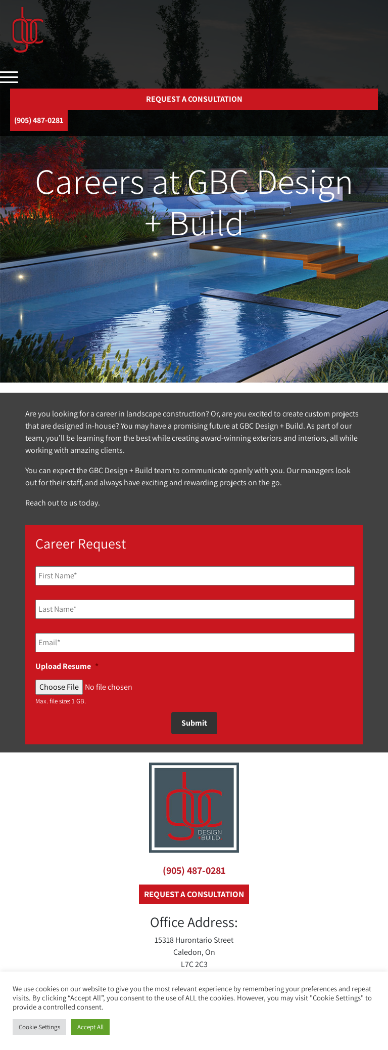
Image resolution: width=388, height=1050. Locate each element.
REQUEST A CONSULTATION (194, 99)
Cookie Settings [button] (39, 1027)
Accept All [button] (90, 1027)
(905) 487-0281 (194, 870)
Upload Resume (67, 666)
